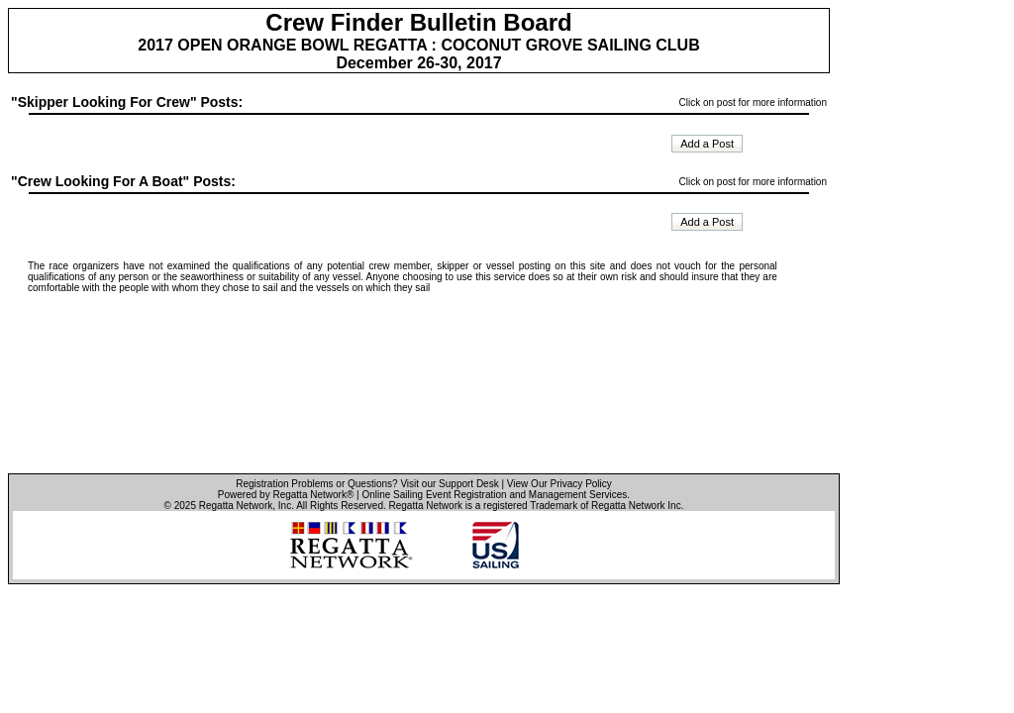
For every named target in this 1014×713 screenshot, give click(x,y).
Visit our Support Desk (449, 483)
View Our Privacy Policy (559, 483)
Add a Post (707, 144)
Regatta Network (235, 505)
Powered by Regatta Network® (286, 494)
